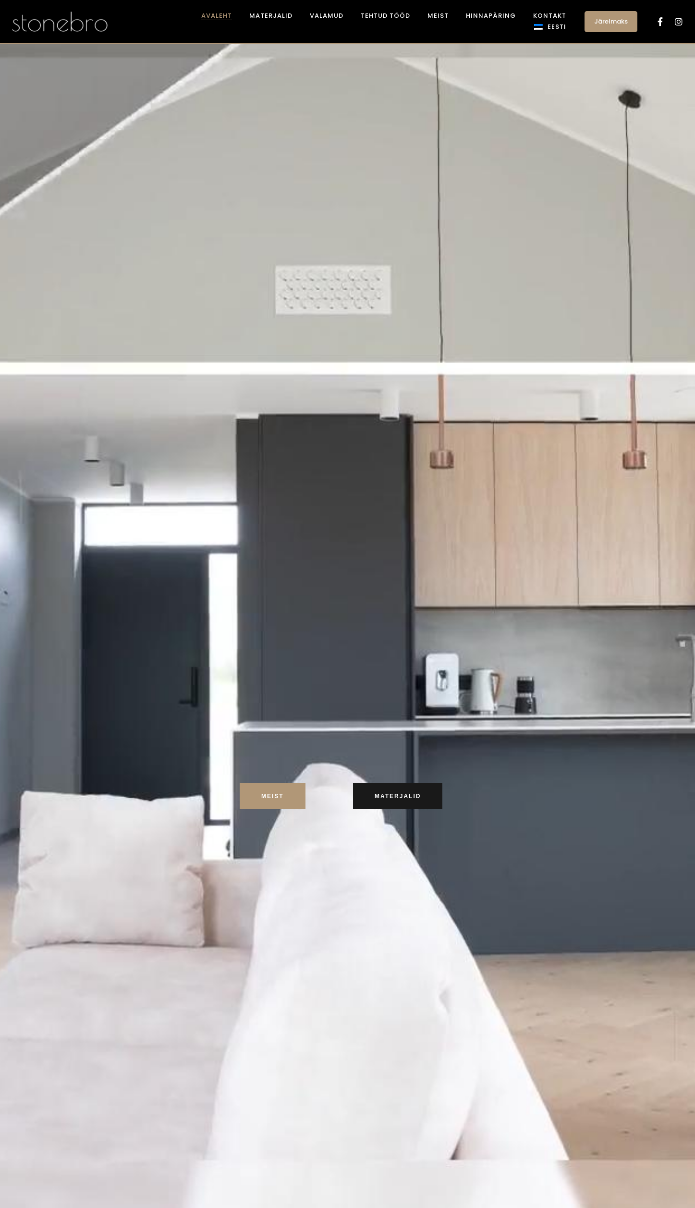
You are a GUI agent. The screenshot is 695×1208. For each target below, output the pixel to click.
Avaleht (216, 15)
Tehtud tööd (385, 15)
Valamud (326, 15)
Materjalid (271, 15)
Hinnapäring (491, 15)
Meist (438, 15)
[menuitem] (550, 27)
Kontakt (549, 15)
